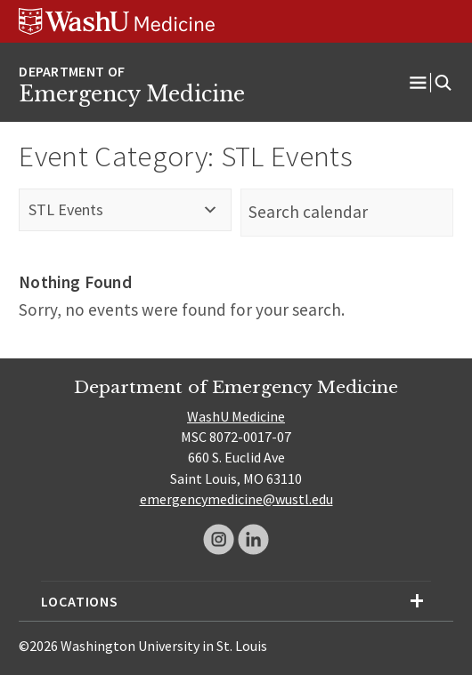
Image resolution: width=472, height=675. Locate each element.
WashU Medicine (236, 416)
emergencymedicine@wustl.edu (236, 499)
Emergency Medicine (132, 94)
